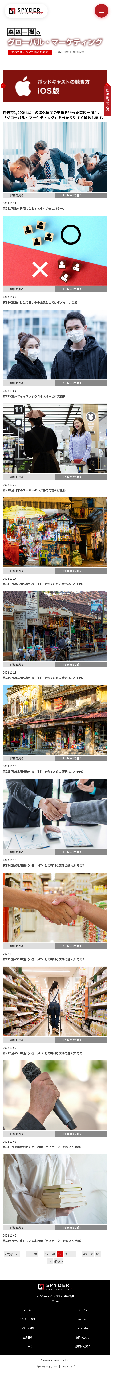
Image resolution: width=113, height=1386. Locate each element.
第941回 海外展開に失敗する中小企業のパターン (34, 208)
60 (97, 1254)
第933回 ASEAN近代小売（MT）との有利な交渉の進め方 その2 (43, 959)
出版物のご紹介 (108, 102)
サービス (82, 1310)
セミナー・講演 (27, 1319)
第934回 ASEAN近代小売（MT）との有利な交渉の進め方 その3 (43, 865)
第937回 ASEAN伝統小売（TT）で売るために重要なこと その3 (43, 584)
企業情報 (27, 1337)
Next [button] (107, 85)
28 (53, 1254)
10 (28, 1254)
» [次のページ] (50, 1260)
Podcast (83, 1319)
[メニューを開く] (101, 11)
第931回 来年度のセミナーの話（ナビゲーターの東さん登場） (43, 1147)
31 (73, 1254)
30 (66, 1254)
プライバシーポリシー (46, 1366)
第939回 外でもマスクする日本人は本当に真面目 (34, 396)
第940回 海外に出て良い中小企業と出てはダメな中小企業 (40, 302)
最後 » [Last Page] (58, 1260)
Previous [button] (3, 85)
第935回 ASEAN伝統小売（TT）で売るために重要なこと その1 (43, 771)
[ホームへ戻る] (26, 12)
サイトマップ (68, 1366)
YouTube (83, 1328)
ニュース (27, 1346)
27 (46, 1254)
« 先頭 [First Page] (9, 1254)
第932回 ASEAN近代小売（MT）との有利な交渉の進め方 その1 (43, 1053)
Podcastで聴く (72, 195)
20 (35, 1254)
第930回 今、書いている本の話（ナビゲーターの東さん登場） (43, 1241)
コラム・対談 (27, 1328)
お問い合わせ (83, 1337)
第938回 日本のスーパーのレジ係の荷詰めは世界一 (36, 490)
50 (91, 1254)
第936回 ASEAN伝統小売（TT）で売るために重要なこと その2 (43, 678)
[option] (55, 86)
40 (84, 1254)
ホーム (55, 1300)
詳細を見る (17, 195)
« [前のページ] (17, 1254)
